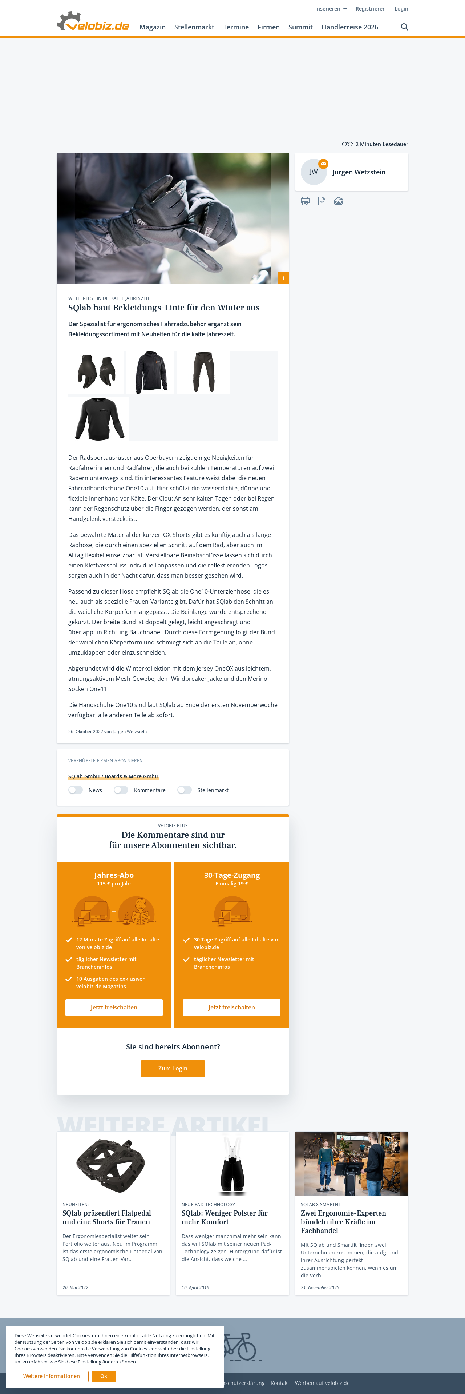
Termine (236, 27)
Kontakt (280, 1383)
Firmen (269, 27)
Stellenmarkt (194, 27)
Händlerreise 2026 (350, 27)
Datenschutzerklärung (238, 1383)
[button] (104, 1376)
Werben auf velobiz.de (322, 1383)
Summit (300, 27)
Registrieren (371, 8)
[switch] (75, 790)
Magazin (153, 27)
